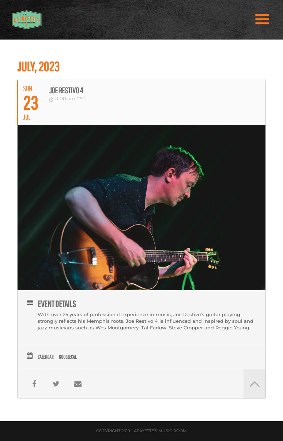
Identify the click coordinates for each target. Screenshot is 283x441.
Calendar (45, 357)
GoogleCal (67, 357)
